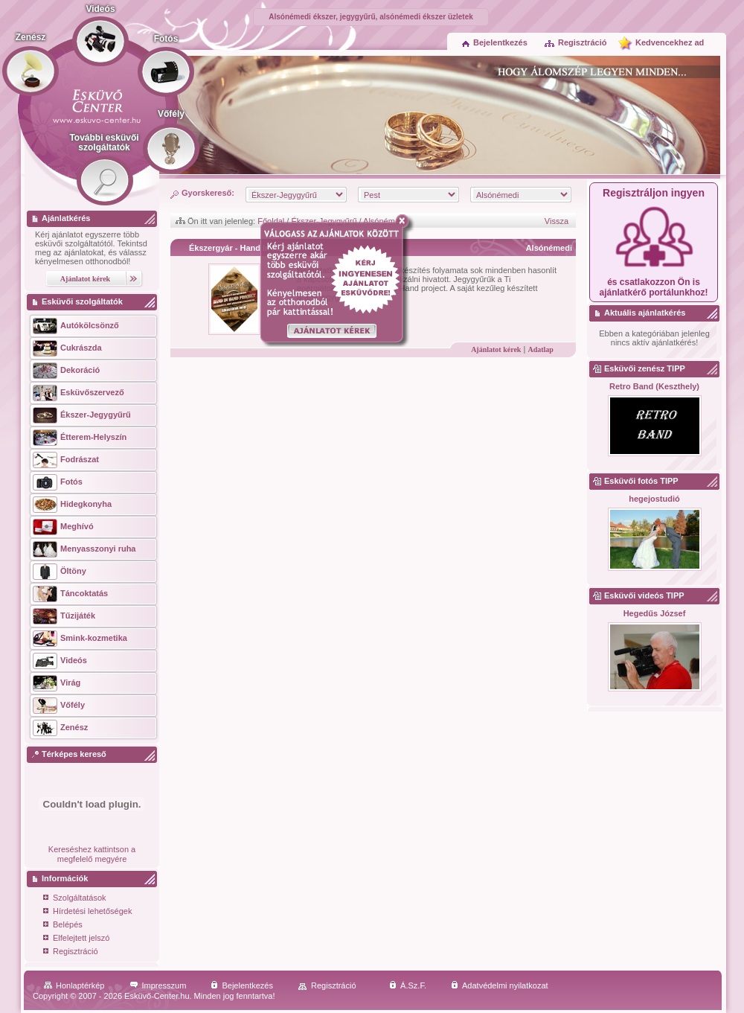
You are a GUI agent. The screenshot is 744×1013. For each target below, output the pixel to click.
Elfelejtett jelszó (76, 939)
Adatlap (540, 349)
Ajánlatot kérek (496, 349)
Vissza (556, 221)
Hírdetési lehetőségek (87, 912)
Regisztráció (575, 42)
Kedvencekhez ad (669, 42)
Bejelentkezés (494, 42)
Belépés (63, 925)
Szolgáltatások (74, 898)
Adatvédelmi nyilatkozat (499, 985)
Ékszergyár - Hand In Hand (240, 247)
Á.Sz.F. (407, 985)
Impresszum (158, 985)
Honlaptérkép (74, 985)
